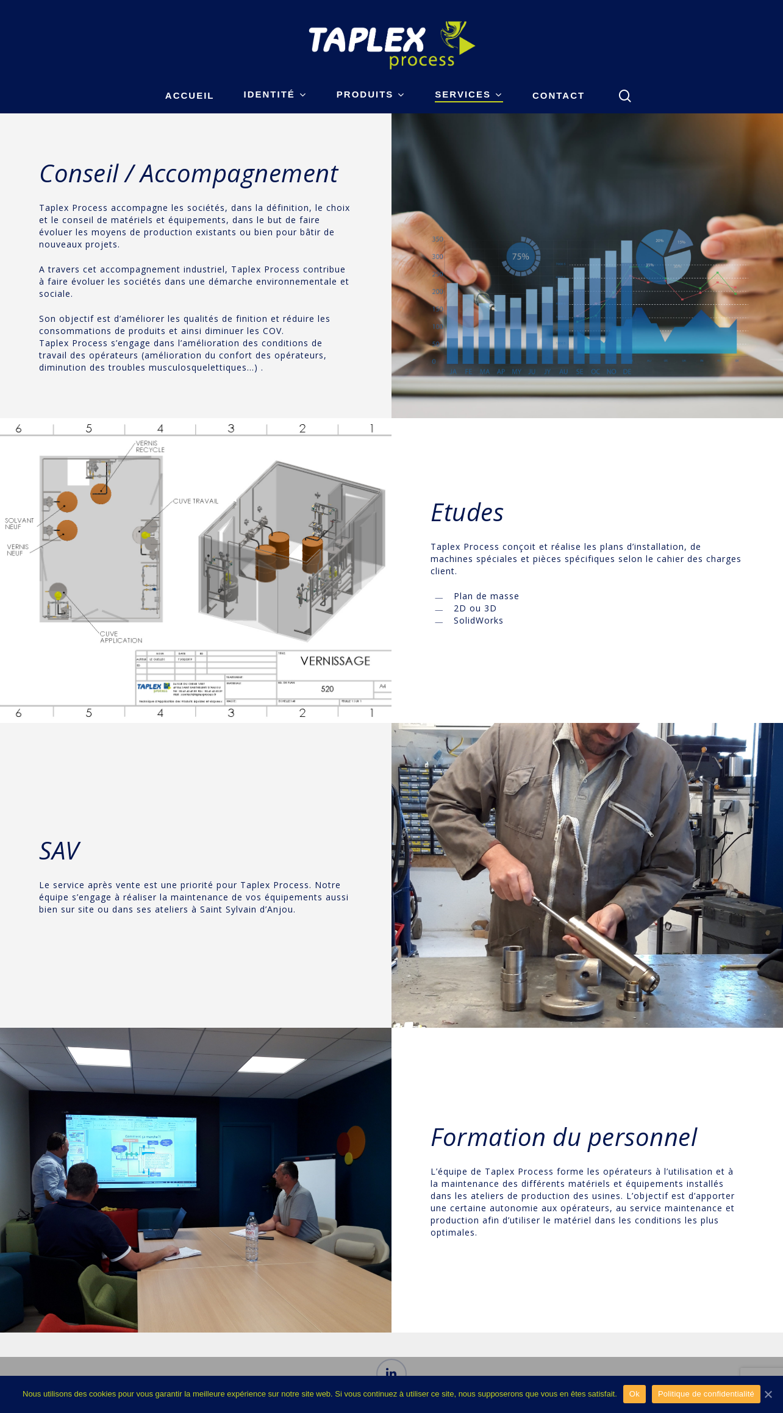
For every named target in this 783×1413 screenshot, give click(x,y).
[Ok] (768, 1394)
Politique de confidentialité (706, 1393)
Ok (634, 1393)
